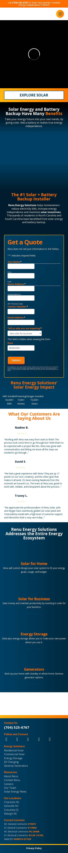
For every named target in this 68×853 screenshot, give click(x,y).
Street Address (14, 294)
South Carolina (14, 219)
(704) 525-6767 (16, 727)
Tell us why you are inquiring (25, 328)
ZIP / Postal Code (15, 304)
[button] (60, 14)
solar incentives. (51, 212)
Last (9, 282)
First (9, 272)
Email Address (16, 317)
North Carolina (47, 215)
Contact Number (18, 306)
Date (10, 342)
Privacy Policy (34, 848)
